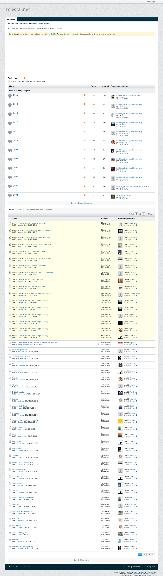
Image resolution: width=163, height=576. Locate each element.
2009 (15, 149)
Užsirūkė (15, 378)
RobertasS (133, 237)
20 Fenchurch (17, 476)
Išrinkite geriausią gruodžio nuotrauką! (129, 114)
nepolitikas (133, 223)
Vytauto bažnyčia (18, 469)
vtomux (123, 161)
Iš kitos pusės (17, 448)
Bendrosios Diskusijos (27, 28)
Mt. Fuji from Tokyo (25, 511)
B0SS (123, 106)
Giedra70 (133, 258)
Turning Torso (23, 533)
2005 (15, 186)
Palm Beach (16, 441)
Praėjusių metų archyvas (19, 90)
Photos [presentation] (49, 210)
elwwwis (21, 471)
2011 (15, 131)
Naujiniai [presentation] (20, 210)
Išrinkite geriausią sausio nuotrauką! (38, 293)
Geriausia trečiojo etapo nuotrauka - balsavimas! (132, 186)
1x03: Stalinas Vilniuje (123, 195)
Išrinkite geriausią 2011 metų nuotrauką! (33, 307)
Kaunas (15, 399)
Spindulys (15, 504)
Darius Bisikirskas (150, 573)
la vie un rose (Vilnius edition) (23, 497)
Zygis (20, 513)
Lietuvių (26, 567)
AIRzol (20, 485)
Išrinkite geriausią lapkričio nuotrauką (38, 230)
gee (19, 429)
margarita (124, 179)
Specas (132, 244)
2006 (15, 177)
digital (132, 343)
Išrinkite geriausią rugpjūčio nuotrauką (32, 251)
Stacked (15, 540)
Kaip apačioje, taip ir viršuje (29, 420)
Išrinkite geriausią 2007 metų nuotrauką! (33, 336)
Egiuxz (132, 518)
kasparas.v (134, 286)
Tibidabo (15, 455)
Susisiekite (137, 567)
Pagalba (127, 567)
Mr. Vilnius (133, 230)
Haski (20, 408)
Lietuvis (124, 188)
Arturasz (21, 352)
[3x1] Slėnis (23, 406)
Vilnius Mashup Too (19, 427)
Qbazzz (124, 143)
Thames (15, 490)
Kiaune (123, 197)
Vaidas (20, 225)
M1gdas (132, 279)
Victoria (15, 385)
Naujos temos (13, 23)
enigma (132, 322)
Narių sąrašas (44, 23)
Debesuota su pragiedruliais (22, 462)
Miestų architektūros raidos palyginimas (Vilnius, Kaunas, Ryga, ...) (36, 343)
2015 (15, 95)
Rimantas (21, 366)
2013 (15, 113)
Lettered (21, 401)
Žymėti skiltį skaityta (81, 560)
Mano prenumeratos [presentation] (35, 210)
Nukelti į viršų (149, 567)
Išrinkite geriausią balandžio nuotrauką (39, 272)
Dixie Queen (16, 526)
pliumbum (124, 133)
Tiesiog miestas (18, 371)
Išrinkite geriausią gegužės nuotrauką (32, 265)
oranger (124, 170)
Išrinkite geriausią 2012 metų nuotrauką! (33, 300)
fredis (123, 124)
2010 (15, 140)
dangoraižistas (23, 345)
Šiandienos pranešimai (28, 23)
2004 (15, 195)
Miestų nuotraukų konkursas (45, 28)
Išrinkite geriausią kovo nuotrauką (31, 279)
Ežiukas (132, 336)
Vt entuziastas (135, 293)
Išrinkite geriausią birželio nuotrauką (38, 258)
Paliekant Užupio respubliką (22, 547)
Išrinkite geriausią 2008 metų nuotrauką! (33, 329)
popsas (132, 314)
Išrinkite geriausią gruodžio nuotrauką (129, 104)
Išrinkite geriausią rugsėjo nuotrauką (38, 244)
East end (15, 518)
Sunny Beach (17, 483)
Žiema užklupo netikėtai (21, 357)
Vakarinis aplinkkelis (19, 350)
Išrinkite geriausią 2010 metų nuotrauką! (33, 314)
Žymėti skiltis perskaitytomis (81, 203)
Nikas (123, 115)
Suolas (20, 422)
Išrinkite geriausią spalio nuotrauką (128, 95)
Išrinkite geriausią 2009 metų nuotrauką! (33, 322)
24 (13, 364)
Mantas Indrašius (138, 573)
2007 (15, 168)
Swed (14, 434)
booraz (20, 534)
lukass (123, 97)
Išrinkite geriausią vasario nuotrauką (32, 286)
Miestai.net (13, 567)
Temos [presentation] (11, 210)
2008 (15, 158)
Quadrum (15, 413)
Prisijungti (151, 2)
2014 (15, 104)
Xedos (132, 251)
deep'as (21, 387)
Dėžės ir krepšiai (18, 392)
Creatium (133, 504)
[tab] (11, 210)
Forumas (11, 19)
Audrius (124, 152)
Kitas (151, 555)
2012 (15, 122)
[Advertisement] (81, 57)
